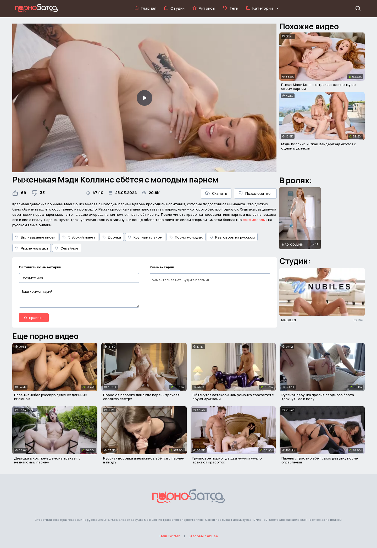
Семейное (66, 248)
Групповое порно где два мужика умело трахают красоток (227, 460)
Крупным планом (145, 237)
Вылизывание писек (35, 237)
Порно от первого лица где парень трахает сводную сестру (141, 396)
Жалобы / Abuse (203, 536)
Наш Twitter (169, 536)
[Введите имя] (79, 278)
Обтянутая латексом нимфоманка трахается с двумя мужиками (233, 396)
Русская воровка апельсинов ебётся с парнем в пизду (143, 460)
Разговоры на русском (232, 237)
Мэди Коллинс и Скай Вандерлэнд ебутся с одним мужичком (318, 146)
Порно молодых (186, 237)
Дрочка (111, 237)
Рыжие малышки (31, 248)
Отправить (33, 317)
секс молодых (255, 219)
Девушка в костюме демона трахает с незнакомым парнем (47, 460)
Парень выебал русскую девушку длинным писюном (50, 396)
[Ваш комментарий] (79, 297)
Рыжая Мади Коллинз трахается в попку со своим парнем (318, 86)
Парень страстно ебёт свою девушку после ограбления (319, 460)
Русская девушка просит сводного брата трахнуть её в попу (317, 396)
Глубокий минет (78, 237)
